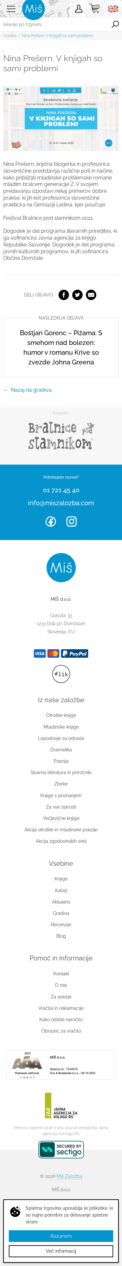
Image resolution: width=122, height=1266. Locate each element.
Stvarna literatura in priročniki (61, 772)
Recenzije (61, 924)
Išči (115, 24)
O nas (61, 985)
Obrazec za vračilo (61, 1031)
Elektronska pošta (91, 295)
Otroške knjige (61, 715)
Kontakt (61, 973)
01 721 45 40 (61, 490)
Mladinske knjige (61, 727)
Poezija (61, 761)
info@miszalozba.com (61, 503)
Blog (61, 936)
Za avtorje (61, 996)
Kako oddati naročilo (61, 1019)
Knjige (61, 878)
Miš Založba (69, 1176)
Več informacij (61, 1251)
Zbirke (61, 783)
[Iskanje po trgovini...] (54, 24)
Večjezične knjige (61, 818)
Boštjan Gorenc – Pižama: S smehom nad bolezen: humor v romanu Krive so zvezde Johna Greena (61, 347)
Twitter (77, 295)
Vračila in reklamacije (61, 1008)
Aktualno (61, 901)
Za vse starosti (61, 807)
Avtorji (61, 890)
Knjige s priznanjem (61, 795)
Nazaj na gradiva (31, 390)
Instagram (71, 521)
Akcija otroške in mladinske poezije (61, 829)
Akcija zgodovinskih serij (61, 841)
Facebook (64, 295)
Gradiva (9, 35)
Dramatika (61, 749)
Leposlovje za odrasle (61, 738)
